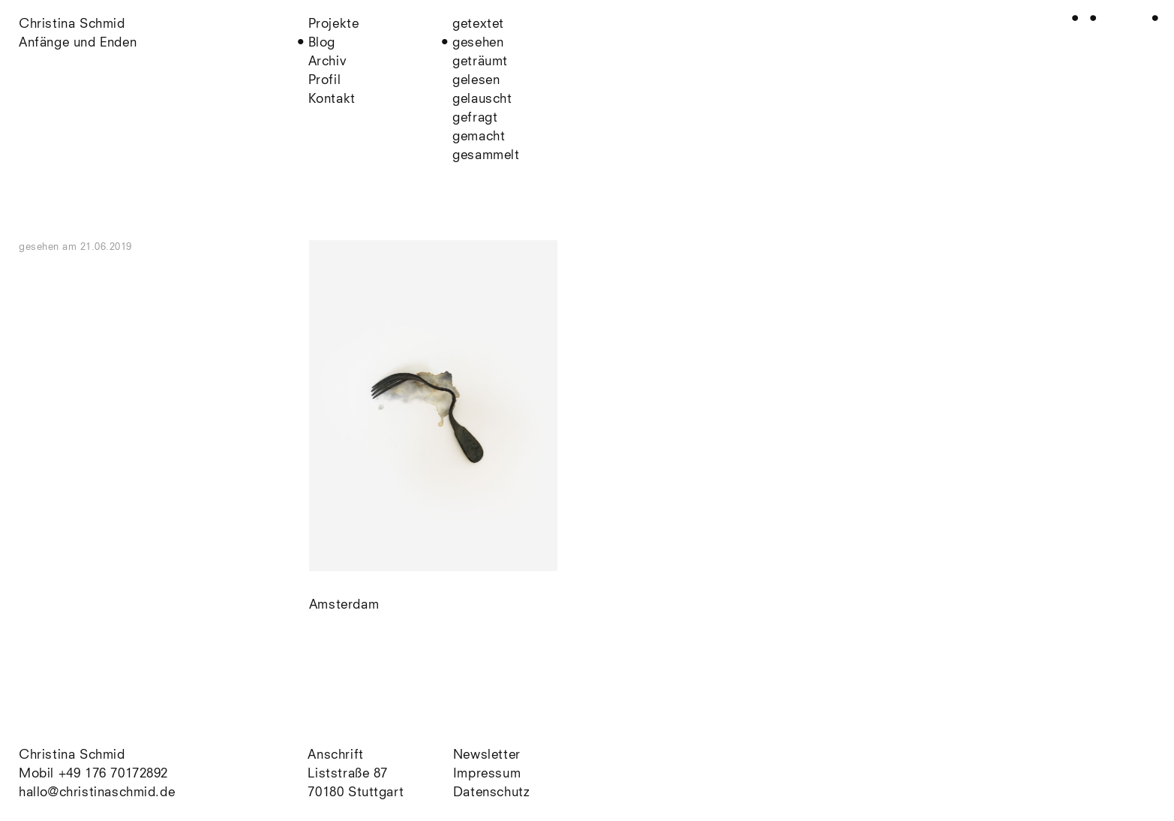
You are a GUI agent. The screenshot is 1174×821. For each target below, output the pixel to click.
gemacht (478, 137)
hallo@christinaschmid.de (97, 792)
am (97, 247)
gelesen (476, 80)
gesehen (477, 43)
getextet (478, 24)
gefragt (474, 118)
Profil (324, 80)
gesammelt (485, 155)
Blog (321, 43)
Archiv (327, 62)
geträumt (480, 62)
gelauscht (482, 99)
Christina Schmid (72, 755)
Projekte (333, 24)
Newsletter (487, 755)
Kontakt (332, 99)
